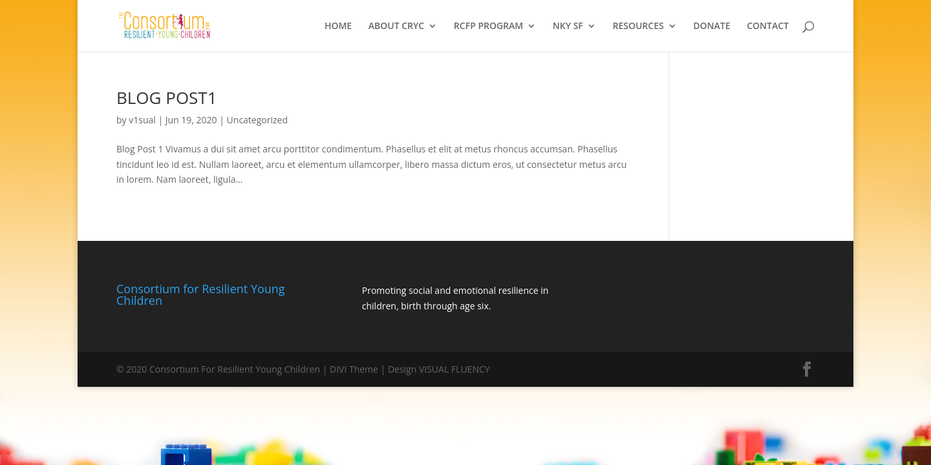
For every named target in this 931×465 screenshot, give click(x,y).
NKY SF (568, 26)
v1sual (142, 120)
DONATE (711, 26)
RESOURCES (637, 26)
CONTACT (768, 26)
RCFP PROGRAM (488, 26)
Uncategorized (257, 120)
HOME (338, 26)
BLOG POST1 (166, 97)
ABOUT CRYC (396, 26)
